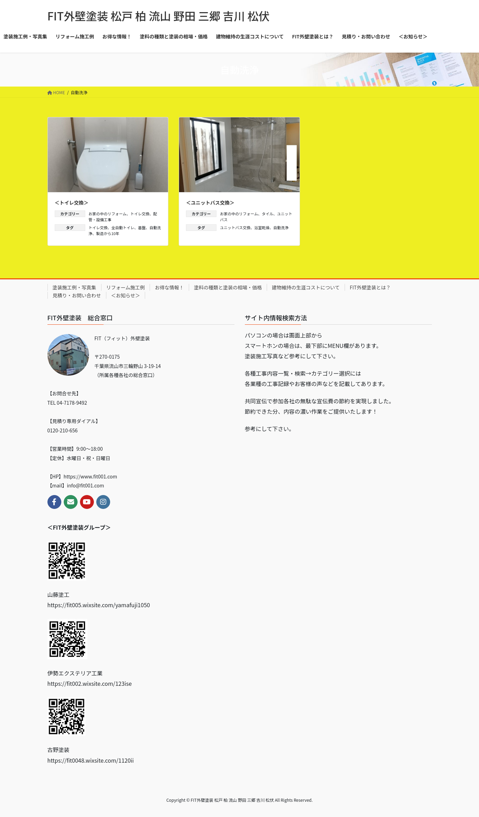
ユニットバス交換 (235, 227)
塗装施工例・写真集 (74, 287)
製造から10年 (107, 233)
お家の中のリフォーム (108, 213)
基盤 (142, 227)
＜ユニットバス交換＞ (210, 202)
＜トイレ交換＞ (72, 202)
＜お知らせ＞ (125, 295)
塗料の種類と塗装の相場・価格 (228, 287)
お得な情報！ (169, 287)
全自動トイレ (123, 227)
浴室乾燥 (261, 227)
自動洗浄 (281, 227)
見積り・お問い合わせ (77, 295)
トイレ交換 (139, 213)
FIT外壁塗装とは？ (370, 287)
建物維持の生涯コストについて (306, 287)
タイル (267, 213)
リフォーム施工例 (125, 287)
